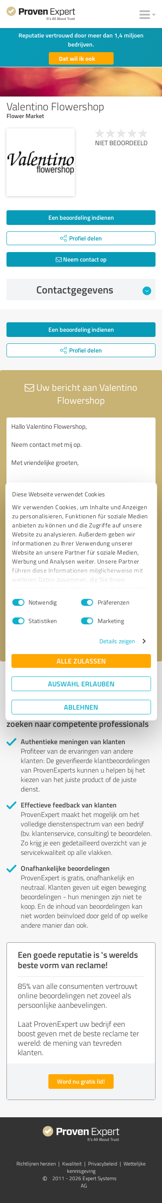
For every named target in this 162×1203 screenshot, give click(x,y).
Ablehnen (81, 707)
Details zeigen (117, 641)
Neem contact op (81, 259)
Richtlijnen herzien (36, 1163)
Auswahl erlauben (81, 684)
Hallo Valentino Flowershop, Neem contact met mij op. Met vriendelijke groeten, (81, 466)
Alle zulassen (81, 661)
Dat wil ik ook (77, 58)
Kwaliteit (72, 1163)
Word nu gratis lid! (81, 1081)
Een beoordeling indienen (81, 217)
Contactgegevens (94, 289)
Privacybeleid (102, 1163)
